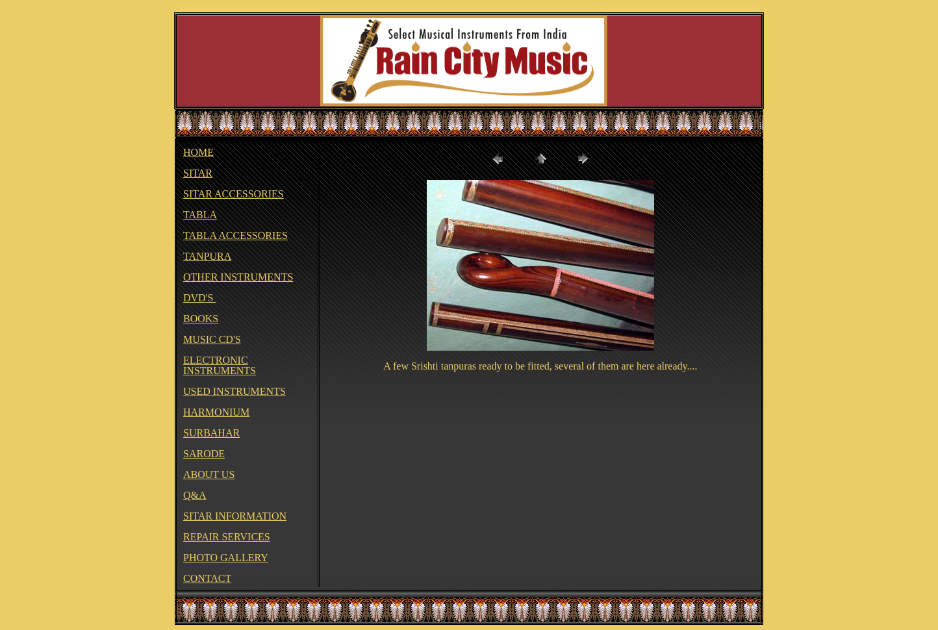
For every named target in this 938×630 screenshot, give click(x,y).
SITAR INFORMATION (234, 516)
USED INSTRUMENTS (234, 391)
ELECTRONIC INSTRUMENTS (219, 365)
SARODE (204, 453)
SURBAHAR (211, 432)
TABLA (200, 214)
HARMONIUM (216, 412)
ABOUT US (208, 474)
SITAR (197, 173)
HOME (198, 152)
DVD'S (199, 297)
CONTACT (207, 578)
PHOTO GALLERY (225, 557)
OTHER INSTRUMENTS (238, 277)
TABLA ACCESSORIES (235, 235)
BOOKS (200, 318)
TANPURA (207, 256)
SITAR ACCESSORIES (233, 193)
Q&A (195, 495)
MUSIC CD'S (212, 339)
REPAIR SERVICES (226, 536)
